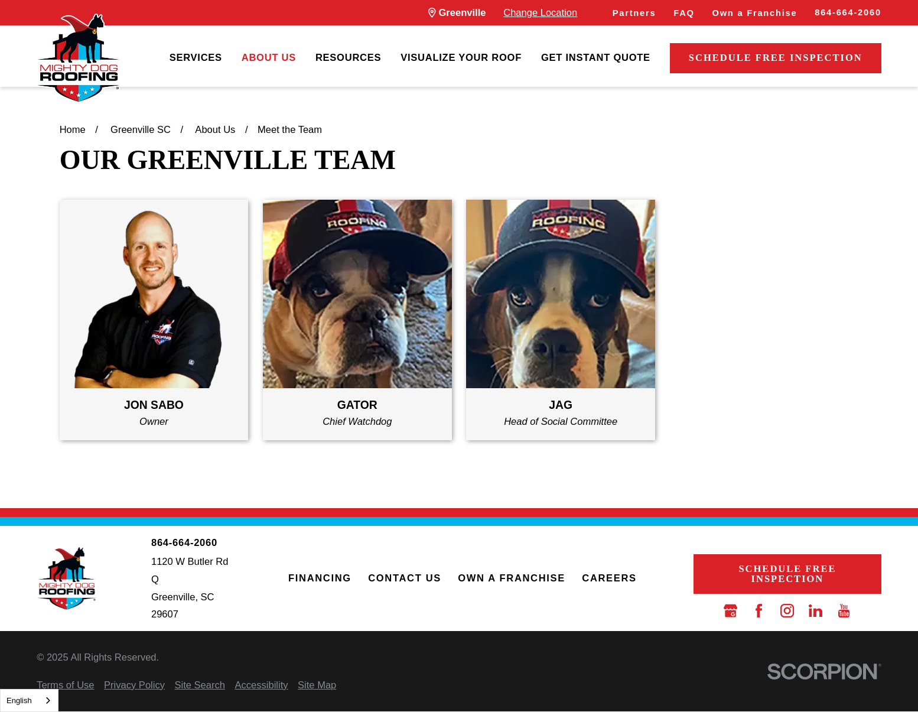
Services (196, 57)
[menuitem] (196, 58)
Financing (319, 578)
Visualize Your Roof (461, 57)
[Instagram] (787, 610)
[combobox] (29, 700)
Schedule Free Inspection (775, 57)
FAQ (683, 13)
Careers (609, 578)
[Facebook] (759, 610)
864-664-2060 (848, 12)
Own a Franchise (754, 13)
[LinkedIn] (815, 610)
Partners (634, 13)
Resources (348, 57)
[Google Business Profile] (730, 610)
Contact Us (404, 578)
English (19, 700)
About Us (269, 57)
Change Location (540, 12)
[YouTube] (844, 610)
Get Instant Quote (595, 57)
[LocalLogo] (78, 58)
